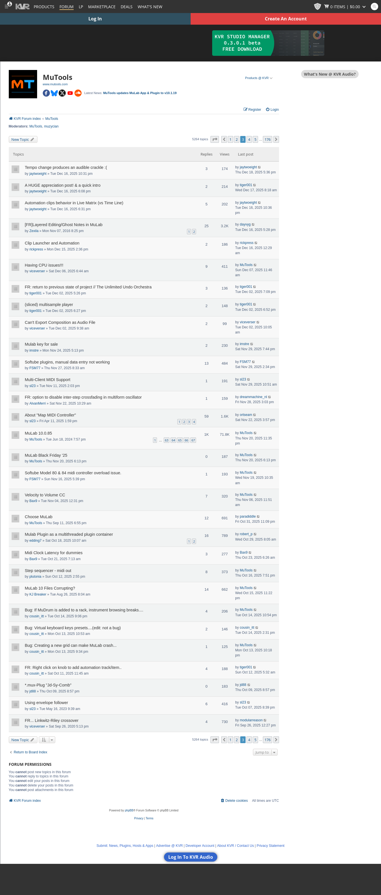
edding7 (35, 541)
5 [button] (255, 139)
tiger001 (246, 185)
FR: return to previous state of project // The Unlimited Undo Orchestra (88, 287)
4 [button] (249, 139)
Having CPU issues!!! (44, 265)
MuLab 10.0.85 (38, 433)
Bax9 (33, 501)
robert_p (246, 534)
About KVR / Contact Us (235, 846)
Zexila (34, 231)
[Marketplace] (102, 6)
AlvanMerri (37, 403)
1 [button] (230, 139)
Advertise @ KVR (169, 846)
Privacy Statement (270, 846)
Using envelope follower (46, 702)
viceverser (37, 271)
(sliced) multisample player (49, 304)
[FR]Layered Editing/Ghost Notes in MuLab (64, 224)
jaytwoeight (38, 174)
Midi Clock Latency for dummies (54, 552)
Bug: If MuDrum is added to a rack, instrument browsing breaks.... (84, 610)
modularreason (251, 720)
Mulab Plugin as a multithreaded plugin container (69, 534)
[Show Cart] (345, 6)
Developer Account (200, 846)
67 (193, 440)
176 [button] (268, 139)
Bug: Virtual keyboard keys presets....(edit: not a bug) (73, 628)
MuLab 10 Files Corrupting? (50, 588)
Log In (95, 19)
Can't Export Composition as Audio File (60, 322)
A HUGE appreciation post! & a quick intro (63, 185)
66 (186, 440)
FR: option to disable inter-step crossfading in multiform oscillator (83, 397)
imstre (34, 350)
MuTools (35, 126)
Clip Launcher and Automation (52, 243)
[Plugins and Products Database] (44, 6)
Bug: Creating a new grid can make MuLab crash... (71, 645)
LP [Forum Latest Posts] (81, 6)
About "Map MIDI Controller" (50, 415)
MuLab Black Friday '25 (46, 455)
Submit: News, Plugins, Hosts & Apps (125, 846)
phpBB (129, 810)
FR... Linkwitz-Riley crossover (52, 720)
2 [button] (237, 139)
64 (173, 440)
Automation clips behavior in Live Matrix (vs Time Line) (74, 203)
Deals (127, 6)
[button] (214, 139)
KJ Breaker (37, 594)
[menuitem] (272, 110)
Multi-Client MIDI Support (48, 379)
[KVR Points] (317, 6)
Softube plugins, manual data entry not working (67, 362)
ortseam (246, 415)
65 (180, 440)
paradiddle (248, 516)
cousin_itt (36, 616)
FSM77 (35, 368)
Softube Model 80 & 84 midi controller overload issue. (73, 473)
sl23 (32, 386)
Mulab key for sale (41, 344)
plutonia (35, 577)
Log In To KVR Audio (190, 857)
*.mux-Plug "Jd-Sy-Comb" (48, 685)
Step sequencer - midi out (48, 570)
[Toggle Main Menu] (6, 6)
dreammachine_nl (253, 397)
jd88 (32, 691)
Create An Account (286, 19)
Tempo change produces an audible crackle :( (66, 167)
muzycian (51, 126)
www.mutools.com (55, 84)
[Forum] (66, 6)
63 (166, 440)
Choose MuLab (39, 517)
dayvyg (245, 224)
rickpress (36, 249)
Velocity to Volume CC (45, 495)
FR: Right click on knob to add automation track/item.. (73, 667)
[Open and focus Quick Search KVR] (374, 6)
